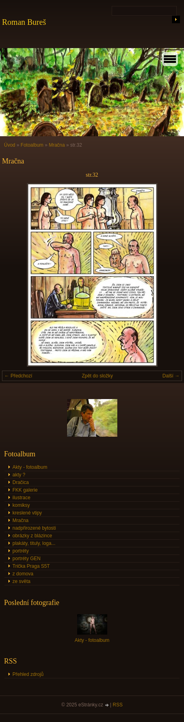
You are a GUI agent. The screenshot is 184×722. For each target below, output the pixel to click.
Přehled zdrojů (27, 674)
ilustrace (21, 497)
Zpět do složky (97, 376)
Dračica (20, 482)
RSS (118, 705)
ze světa (21, 581)
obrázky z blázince (32, 535)
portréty (20, 551)
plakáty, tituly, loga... (33, 543)
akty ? (18, 475)
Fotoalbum (31, 145)
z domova (22, 574)
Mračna (57, 145)
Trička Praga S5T (31, 566)
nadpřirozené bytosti (34, 528)
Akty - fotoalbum (29, 467)
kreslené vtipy (27, 513)
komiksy (21, 505)
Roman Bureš (24, 22)
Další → (171, 376)
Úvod (9, 145)
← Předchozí (18, 376)
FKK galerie (25, 490)
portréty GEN (26, 558)
